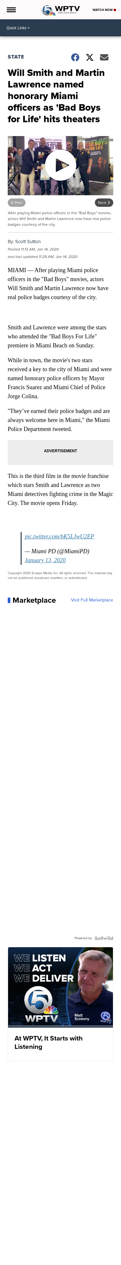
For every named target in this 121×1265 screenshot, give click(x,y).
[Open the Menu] (11, 10)
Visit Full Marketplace (92, 600)
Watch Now (104, 9)
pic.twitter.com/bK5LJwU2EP (59, 536)
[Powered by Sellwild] (104, 938)
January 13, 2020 (45, 560)
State (16, 56)
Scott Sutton (28, 241)
